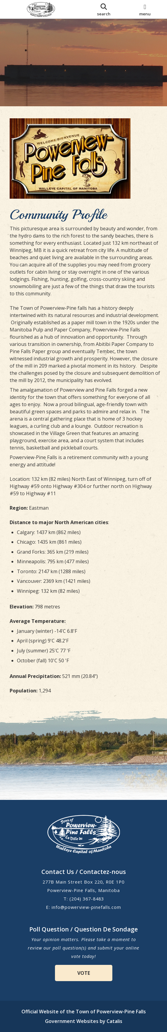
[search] (104, 9)
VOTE (83, 973)
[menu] (145, 9)
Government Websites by (83, 1021)
